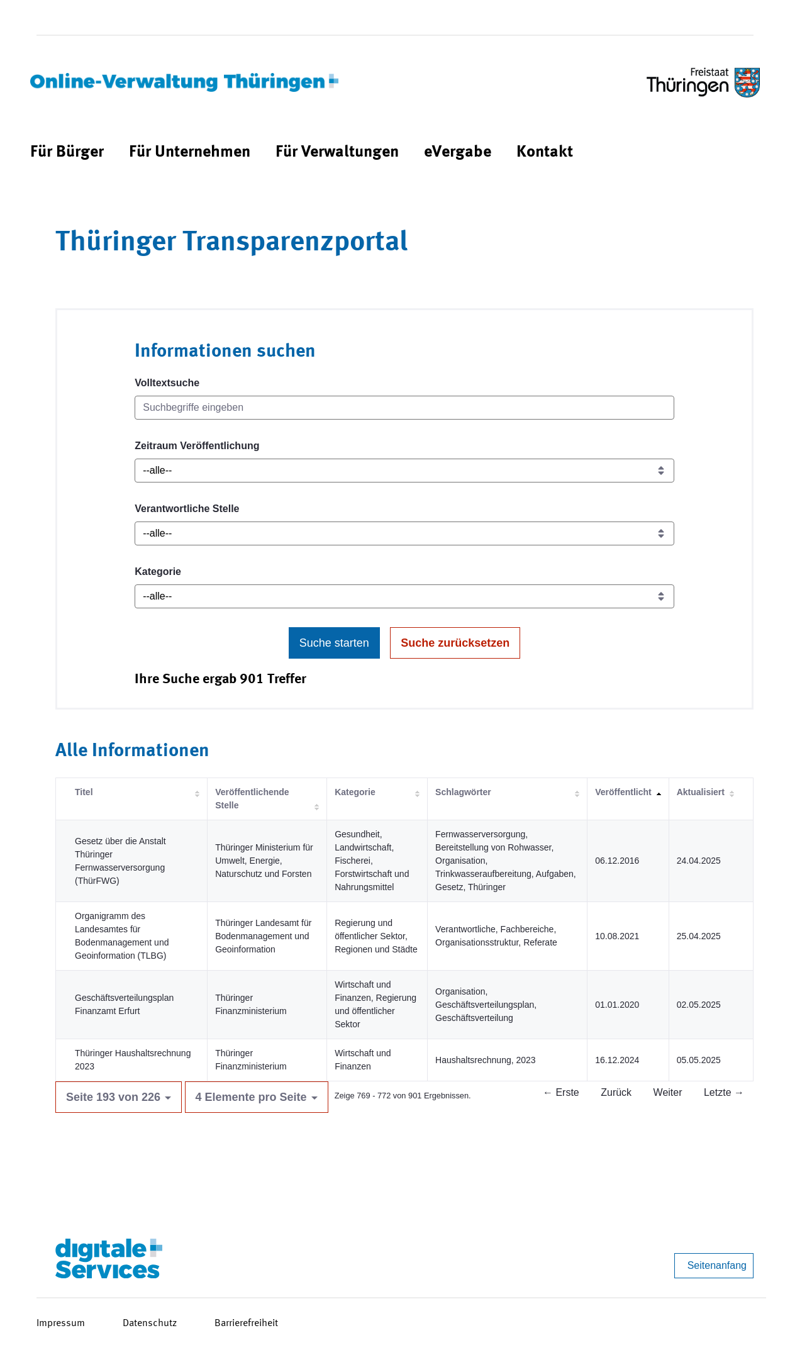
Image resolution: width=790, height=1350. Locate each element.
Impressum (60, 1324)
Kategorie (158, 571)
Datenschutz (150, 1324)
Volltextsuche (167, 382)
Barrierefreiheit (246, 1324)
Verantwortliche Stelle (187, 508)
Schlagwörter (463, 792)
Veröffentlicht (623, 792)
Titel (84, 792)
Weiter (668, 1092)
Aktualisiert (701, 792)
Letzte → (724, 1092)
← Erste (561, 1092)
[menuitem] (67, 152)
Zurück (616, 1092)
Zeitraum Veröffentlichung (197, 445)
